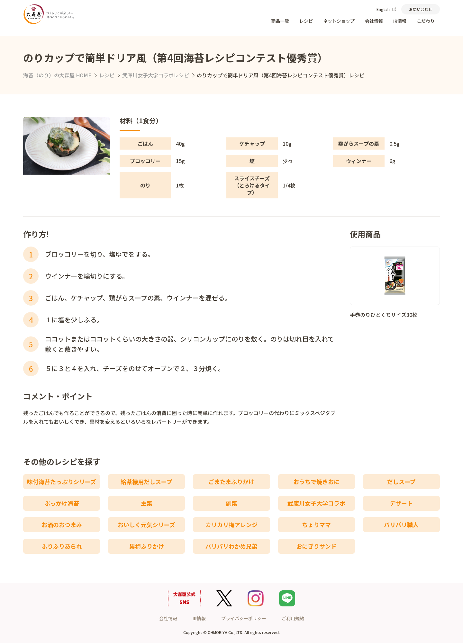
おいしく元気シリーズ (146, 524)
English (386, 9)
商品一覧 (280, 21)
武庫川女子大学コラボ (316, 503)
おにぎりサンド (316, 546)
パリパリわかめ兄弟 (231, 546)
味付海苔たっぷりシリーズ (61, 481)
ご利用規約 (293, 618)
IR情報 (399, 21)
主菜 (146, 503)
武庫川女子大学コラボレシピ (155, 75)
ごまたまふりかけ (231, 481)
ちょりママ (316, 524)
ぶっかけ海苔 (61, 503)
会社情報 (374, 21)
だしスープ (401, 481)
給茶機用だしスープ (146, 481)
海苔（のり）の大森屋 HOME (57, 75)
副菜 (231, 503)
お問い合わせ (420, 9)
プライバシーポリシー (243, 618)
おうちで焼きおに (316, 481)
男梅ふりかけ (146, 546)
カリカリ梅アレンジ (231, 524)
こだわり (426, 21)
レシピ (306, 21)
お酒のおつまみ (61, 524)
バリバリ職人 (401, 524)
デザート (401, 503)
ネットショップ (339, 21)
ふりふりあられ (61, 546)
